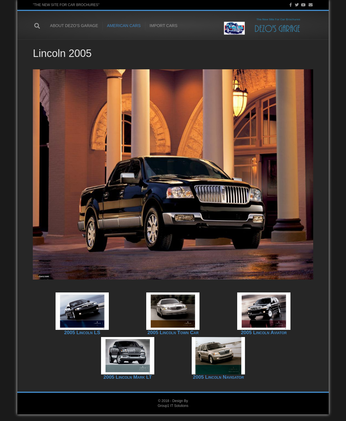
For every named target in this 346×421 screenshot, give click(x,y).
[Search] (38, 25)
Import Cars (162, 26)
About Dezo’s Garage (73, 26)
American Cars (122, 26)
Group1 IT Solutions (173, 412)
